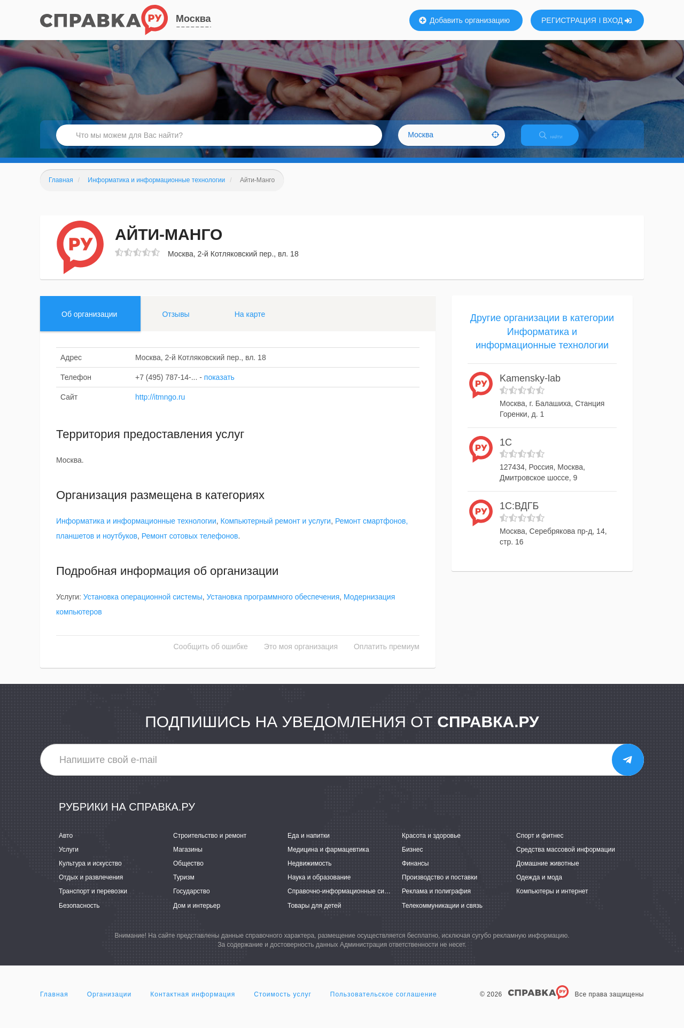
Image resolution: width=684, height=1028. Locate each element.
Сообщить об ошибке (211, 656)
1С (506, 451)
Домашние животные (547, 872)
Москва (193, 18)
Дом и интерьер (196, 914)
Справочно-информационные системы (345, 901)
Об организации (89, 323)
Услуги (69, 858)
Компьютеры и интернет (552, 901)
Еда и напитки (308, 844)
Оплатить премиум (386, 656)
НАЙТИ (558, 141)
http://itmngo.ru (160, 406)
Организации (109, 1003)
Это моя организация (301, 656)
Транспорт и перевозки (93, 901)
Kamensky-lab (530, 387)
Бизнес (412, 858)
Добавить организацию (464, 20)
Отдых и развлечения (91, 887)
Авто (66, 844)
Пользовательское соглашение (383, 1003)
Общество (188, 872)
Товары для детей (314, 914)
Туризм (184, 887)
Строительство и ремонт (209, 844)
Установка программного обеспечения (273, 606)
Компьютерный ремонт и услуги (276, 530)
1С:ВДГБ (519, 515)
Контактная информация (192, 1003)
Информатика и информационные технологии (136, 530)
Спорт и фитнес (540, 844)
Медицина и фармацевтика (328, 858)
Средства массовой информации (565, 858)
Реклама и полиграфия (436, 901)
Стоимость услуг (283, 1003)
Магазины (188, 858)
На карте (250, 323)
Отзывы (175, 323)
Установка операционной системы (143, 606)
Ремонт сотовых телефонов (190, 545)
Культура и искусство (90, 872)
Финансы (415, 872)
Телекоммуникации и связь (442, 914)
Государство (191, 901)
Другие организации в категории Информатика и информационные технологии (542, 341)
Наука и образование (319, 887)
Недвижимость (309, 872)
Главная (54, 1003)
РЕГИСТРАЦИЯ (568, 20)
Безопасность (79, 914)
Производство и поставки (439, 887)
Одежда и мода (539, 887)
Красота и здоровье (431, 844)
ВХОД (617, 20)
